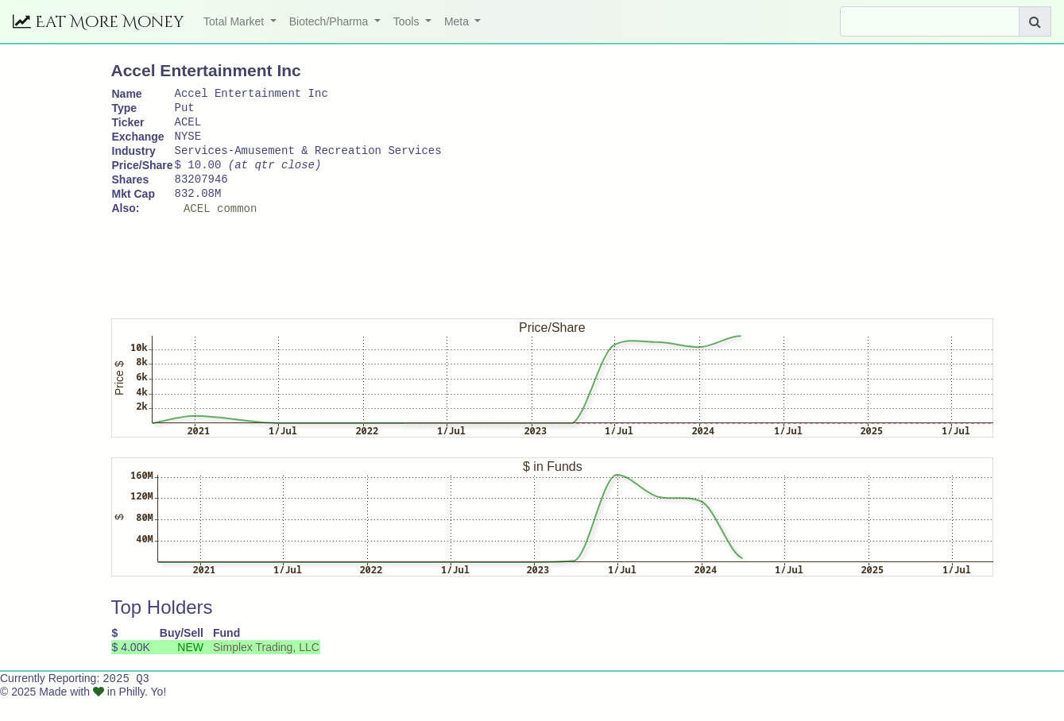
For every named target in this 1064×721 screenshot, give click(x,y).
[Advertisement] (400, 282)
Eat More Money (98, 22)
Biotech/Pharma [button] (330, 21)
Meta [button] (458, 21)
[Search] (930, 21)
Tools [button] (408, 21)
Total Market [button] (235, 21)
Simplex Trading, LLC (266, 668)
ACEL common (220, 229)
